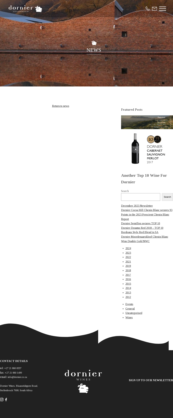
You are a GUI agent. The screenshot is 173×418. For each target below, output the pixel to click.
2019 (128, 265)
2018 (128, 270)
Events (129, 304)
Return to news (60, 105)
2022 (128, 257)
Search (125, 191)
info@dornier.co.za (17, 377)
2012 (128, 297)
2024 (128, 248)
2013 (128, 292)
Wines (129, 317)
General (130, 308)
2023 (128, 252)
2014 (128, 288)
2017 (128, 274)
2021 (128, 261)
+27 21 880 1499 (13, 372)
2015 (128, 283)
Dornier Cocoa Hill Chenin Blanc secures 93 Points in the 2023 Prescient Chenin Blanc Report (146, 214)
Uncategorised (133, 312)
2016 (128, 279)
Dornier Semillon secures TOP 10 (140, 223)
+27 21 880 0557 (12, 368)
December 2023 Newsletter (137, 205)
